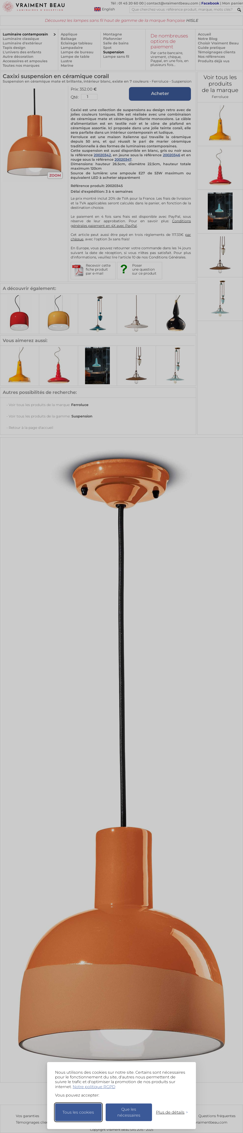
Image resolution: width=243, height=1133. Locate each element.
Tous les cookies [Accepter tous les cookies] (78, 1112)
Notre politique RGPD (94, 1086)
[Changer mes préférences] (169, 1112)
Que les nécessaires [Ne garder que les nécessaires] (128, 1112)
